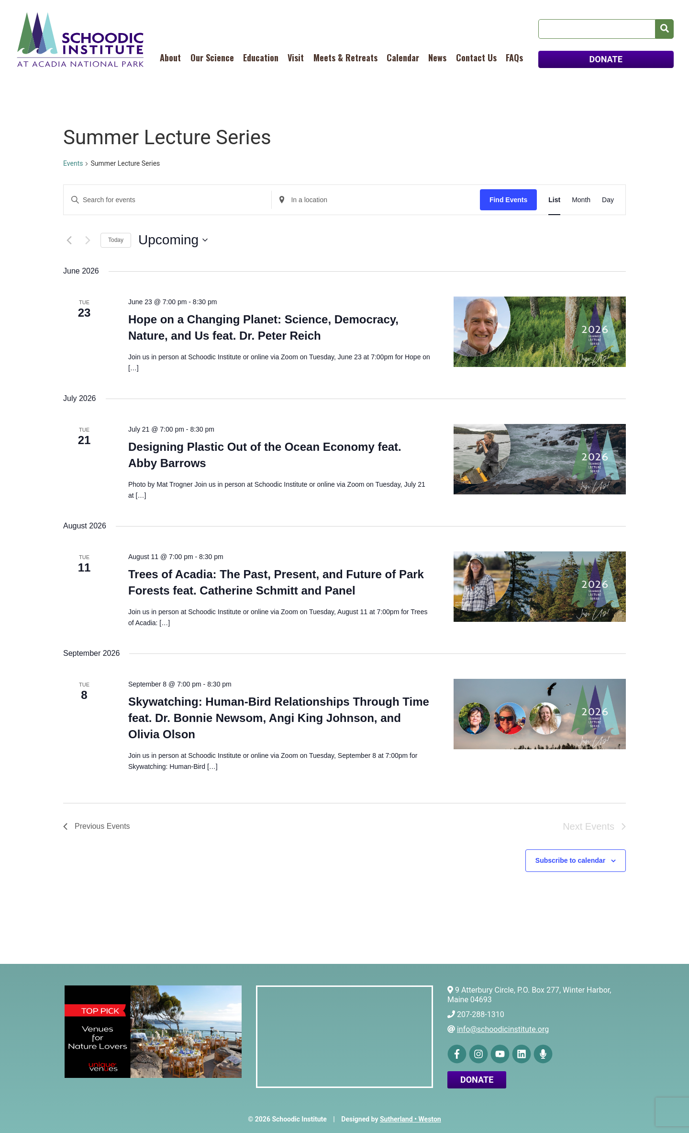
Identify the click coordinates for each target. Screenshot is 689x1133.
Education (260, 57)
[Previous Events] (69, 240)
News (437, 57)
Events (73, 163)
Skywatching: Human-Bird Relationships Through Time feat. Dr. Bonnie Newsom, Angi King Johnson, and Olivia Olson (278, 718)
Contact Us (476, 57)
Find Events (508, 200)
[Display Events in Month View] (581, 200)
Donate (476, 1080)
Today (115, 240)
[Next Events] (87, 240)
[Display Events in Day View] (608, 200)
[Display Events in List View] (554, 200)
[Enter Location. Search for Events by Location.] (375, 200)
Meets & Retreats (345, 57)
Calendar (403, 57)
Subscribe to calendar (570, 860)
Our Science (212, 57)
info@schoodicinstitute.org (503, 1029)
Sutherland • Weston (410, 1119)
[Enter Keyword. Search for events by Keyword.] (167, 200)
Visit (296, 57)
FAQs (514, 57)
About (170, 57)
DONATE (605, 59)
